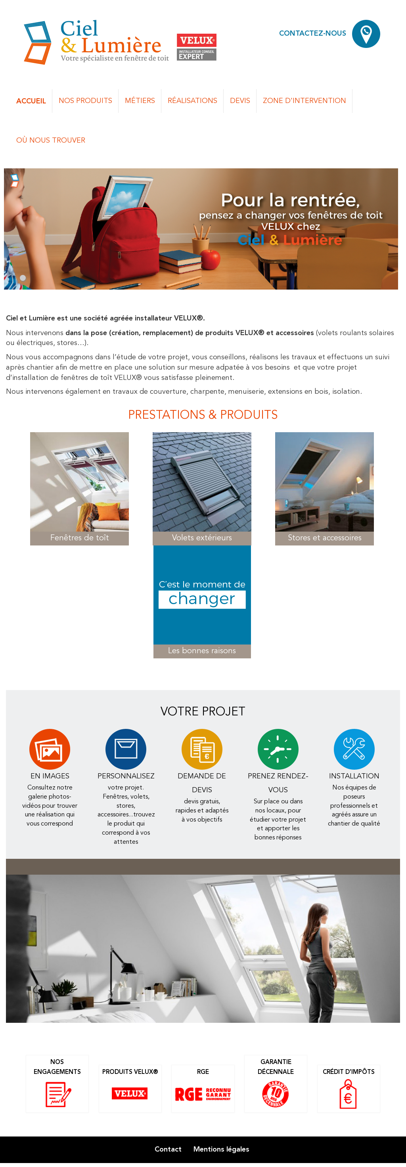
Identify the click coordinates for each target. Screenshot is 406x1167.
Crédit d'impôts (349, 1089)
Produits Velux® (130, 1089)
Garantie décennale (276, 1084)
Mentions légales (221, 1149)
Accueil (31, 101)
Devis (240, 101)
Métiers (140, 101)
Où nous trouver (50, 140)
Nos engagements (57, 1084)
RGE (203, 1089)
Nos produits (85, 101)
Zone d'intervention (304, 101)
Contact (168, 1149)
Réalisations (192, 101)
